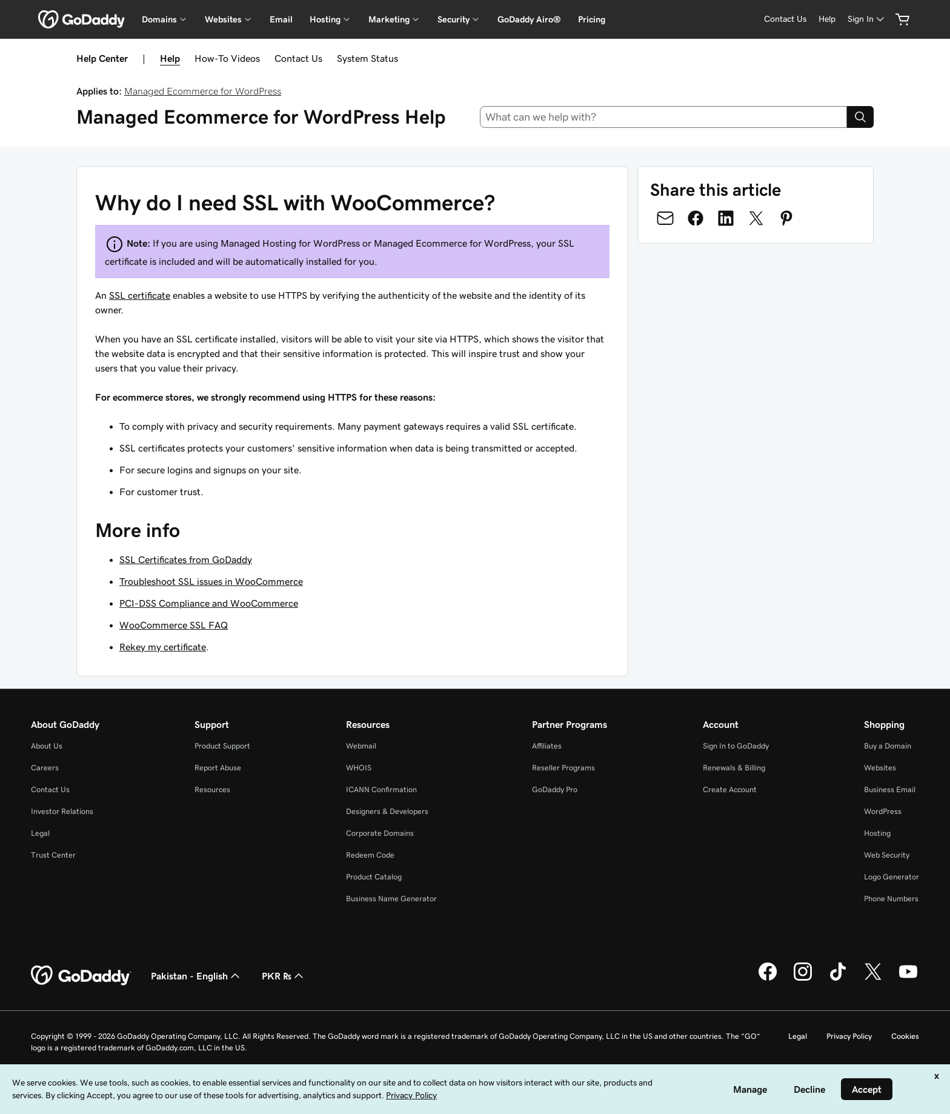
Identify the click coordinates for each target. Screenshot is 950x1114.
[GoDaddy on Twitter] (873, 979)
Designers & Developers (387, 811)
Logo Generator (891, 877)
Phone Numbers (891, 898)
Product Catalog (374, 877)
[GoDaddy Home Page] (81, 976)
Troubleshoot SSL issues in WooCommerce (211, 581)
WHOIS (358, 768)
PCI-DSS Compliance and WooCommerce (208, 603)
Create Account (730, 789)
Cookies (905, 1036)
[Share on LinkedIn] (726, 218)
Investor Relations (62, 811)
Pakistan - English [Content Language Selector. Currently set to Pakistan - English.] (196, 976)
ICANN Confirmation (381, 789)
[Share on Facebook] (695, 218)
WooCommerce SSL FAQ (173, 625)
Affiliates (547, 746)
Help (170, 58)
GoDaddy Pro (554, 789)
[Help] (827, 19)
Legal (40, 833)
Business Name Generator (391, 898)
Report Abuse (217, 768)
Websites (880, 768)
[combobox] (663, 117)
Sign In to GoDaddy (736, 746)
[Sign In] (867, 19)
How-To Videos (227, 58)
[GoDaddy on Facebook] (768, 979)
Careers (45, 768)
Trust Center (53, 855)
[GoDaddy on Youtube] (908, 979)
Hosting (877, 833)
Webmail (361, 746)
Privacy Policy (849, 1036)
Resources (212, 789)
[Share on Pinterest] (786, 218)
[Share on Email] (665, 218)
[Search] (860, 117)
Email (281, 19)
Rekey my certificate (162, 647)
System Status (367, 58)
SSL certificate (139, 295)
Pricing (591, 19)
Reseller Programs (563, 768)
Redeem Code (370, 855)
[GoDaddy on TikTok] (838, 979)
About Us (46, 746)
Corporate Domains (380, 833)
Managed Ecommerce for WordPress (202, 91)
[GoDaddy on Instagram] (803, 979)
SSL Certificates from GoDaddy (185, 559)
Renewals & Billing (734, 768)
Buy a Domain (887, 746)
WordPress (883, 811)
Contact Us (298, 58)
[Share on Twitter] (756, 218)
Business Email (889, 789)
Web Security (886, 855)
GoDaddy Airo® (529, 19)
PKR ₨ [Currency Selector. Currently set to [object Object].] (284, 976)
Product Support (222, 746)
